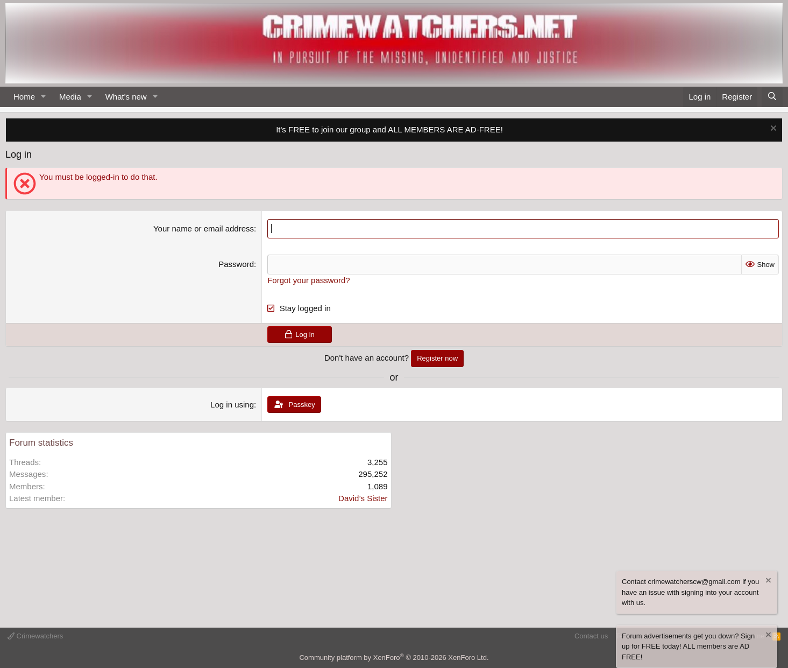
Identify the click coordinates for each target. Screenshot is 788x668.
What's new (126, 96)
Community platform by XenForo (393, 657)
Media (70, 96)
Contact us (591, 636)
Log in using (232, 404)
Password (236, 264)
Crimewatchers (35, 636)
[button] (43, 97)
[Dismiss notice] (772, 129)
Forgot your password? (308, 280)
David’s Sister (362, 498)
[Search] (772, 97)
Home (24, 96)
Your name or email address (203, 228)
